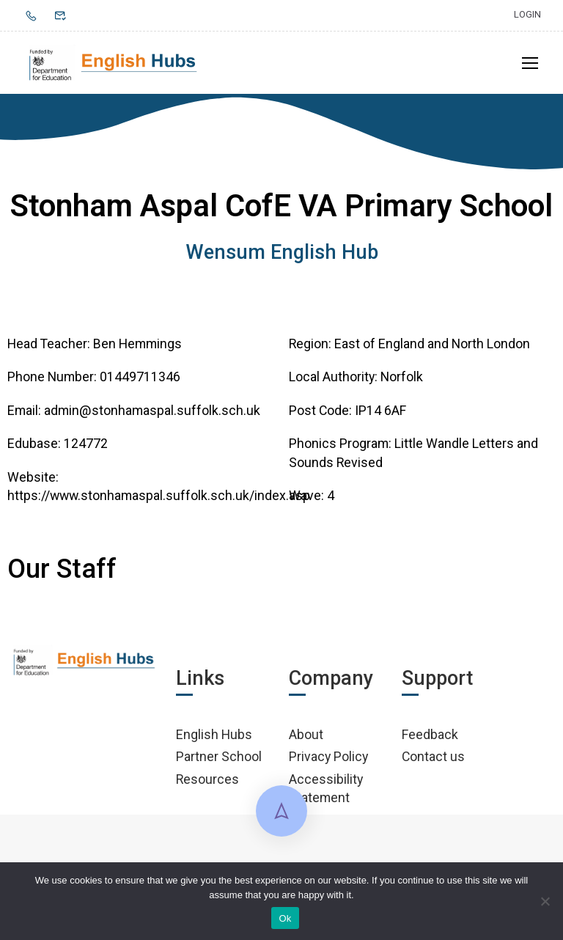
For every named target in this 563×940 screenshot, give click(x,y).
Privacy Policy (328, 757)
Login (527, 14)
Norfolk (401, 377)
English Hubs (214, 734)
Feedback (430, 734)
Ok (285, 918)
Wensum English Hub (281, 252)
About (306, 734)
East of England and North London (432, 343)
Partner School (219, 757)
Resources (207, 779)
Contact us (433, 757)
